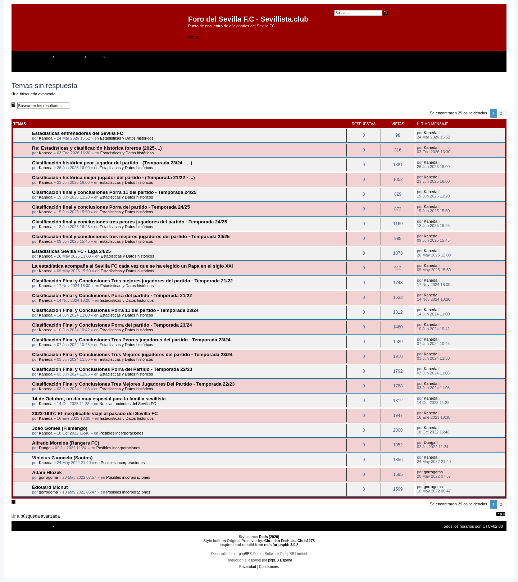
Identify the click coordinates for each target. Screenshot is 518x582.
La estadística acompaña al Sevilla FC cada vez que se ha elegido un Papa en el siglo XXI (132, 266)
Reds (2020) (269, 537)
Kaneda (46, 138)
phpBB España (280, 560)
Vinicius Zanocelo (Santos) (62, 457)
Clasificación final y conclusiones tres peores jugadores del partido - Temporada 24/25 (129, 221)
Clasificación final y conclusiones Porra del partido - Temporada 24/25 (111, 207)
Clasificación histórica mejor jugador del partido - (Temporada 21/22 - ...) (113, 177)
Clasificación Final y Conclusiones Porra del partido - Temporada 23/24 (112, 325)
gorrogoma (48, 477)
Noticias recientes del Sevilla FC (127, 403)
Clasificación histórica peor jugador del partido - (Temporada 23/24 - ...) (112, 162)
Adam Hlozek (47, 472)
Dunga (44, 448)
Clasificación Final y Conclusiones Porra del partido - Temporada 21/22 (112, 295)
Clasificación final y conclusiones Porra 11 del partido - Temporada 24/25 (114, 192)
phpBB (244, 554)
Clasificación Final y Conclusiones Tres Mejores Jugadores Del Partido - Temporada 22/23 (133, 384)
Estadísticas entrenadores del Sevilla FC (77, 133)
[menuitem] (502, 56)
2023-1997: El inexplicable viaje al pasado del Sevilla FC (95, 413)
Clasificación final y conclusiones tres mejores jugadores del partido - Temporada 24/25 (131, 236)
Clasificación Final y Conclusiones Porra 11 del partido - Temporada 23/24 (115, 310)
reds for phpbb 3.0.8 (281, 545)
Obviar (194, 37)
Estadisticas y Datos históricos (127, 138)
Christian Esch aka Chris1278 (289, 541)
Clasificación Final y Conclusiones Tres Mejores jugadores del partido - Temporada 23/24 (132, 354)
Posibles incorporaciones (121, 433)
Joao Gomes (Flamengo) (59, 428)
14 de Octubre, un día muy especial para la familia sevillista (99, 398)
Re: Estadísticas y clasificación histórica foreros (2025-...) (97, 148)
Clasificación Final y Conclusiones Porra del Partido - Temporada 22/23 (112, 369)
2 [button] (501, 113)
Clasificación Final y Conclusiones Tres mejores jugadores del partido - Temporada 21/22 (132, 280)
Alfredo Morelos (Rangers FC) (65, 443)
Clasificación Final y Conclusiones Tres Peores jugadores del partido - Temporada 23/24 (131, 339)
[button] (505, 113)
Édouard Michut (50, 487)
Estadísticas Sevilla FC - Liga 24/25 (71, 251)
